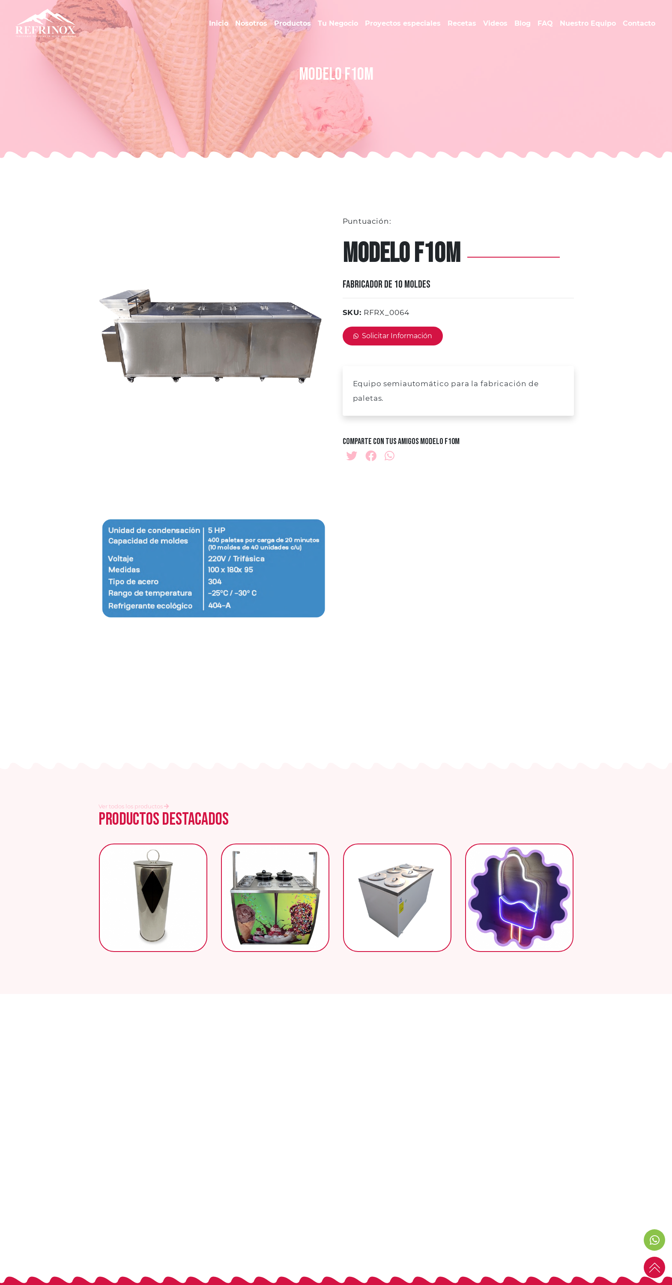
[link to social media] (655, 1240)
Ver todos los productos (134, 806)
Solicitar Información (392, 336)
